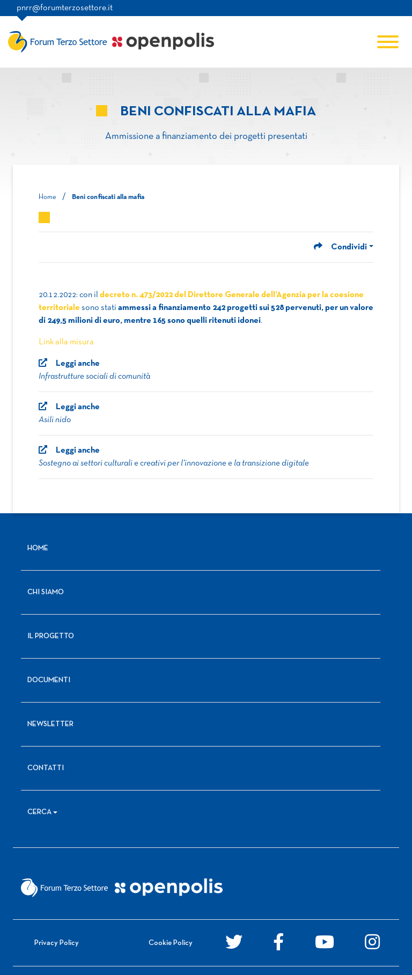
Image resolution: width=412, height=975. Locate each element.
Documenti (48, 680)
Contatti (45, 768)
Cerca (39, 812)
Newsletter (50, 724)
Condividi (340, 247)
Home (47, 197)
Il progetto (50, 636)
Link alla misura (66, 342)
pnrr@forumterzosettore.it (65, 8)
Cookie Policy (171, 943)
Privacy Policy (56, 943)
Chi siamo (45, 592)
